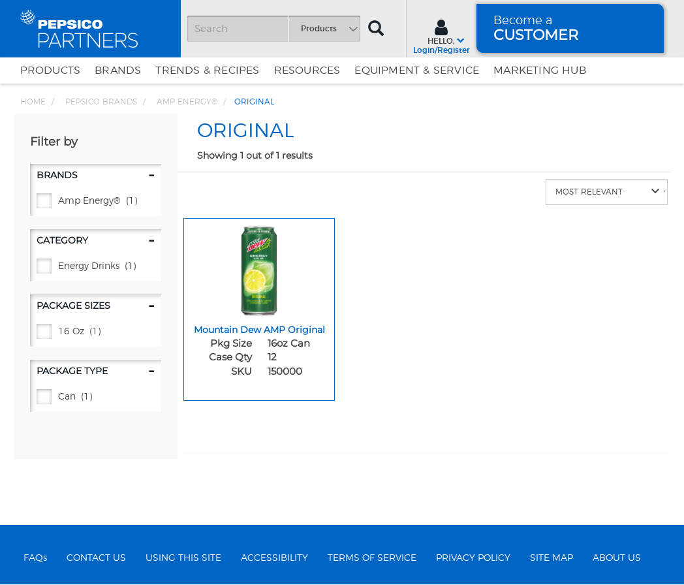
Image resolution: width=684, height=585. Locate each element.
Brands (118, 70)
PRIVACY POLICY (473, 558)
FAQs (35, 558)
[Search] (273, 29)
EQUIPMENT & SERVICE (416, 70)
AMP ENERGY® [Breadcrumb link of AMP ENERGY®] (187, 102)
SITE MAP (551, 558)
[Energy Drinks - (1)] (95, 266)
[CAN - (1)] (95, 397)
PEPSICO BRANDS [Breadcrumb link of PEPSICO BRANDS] (101, 102)
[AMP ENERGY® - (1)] (95, 201)
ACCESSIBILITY (274, 558)
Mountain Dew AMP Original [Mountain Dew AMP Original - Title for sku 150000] (259, 330)
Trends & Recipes (207, 70)
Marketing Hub (539, 70)
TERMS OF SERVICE (372, 558)
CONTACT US (96, 558)
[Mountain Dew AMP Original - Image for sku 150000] (259, 268)
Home (33, 102)
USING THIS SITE (183, 558)
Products (50, 70)
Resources (307, 70)
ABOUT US (617, 558)
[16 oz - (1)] (95, 332)
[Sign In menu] (441, 35)
